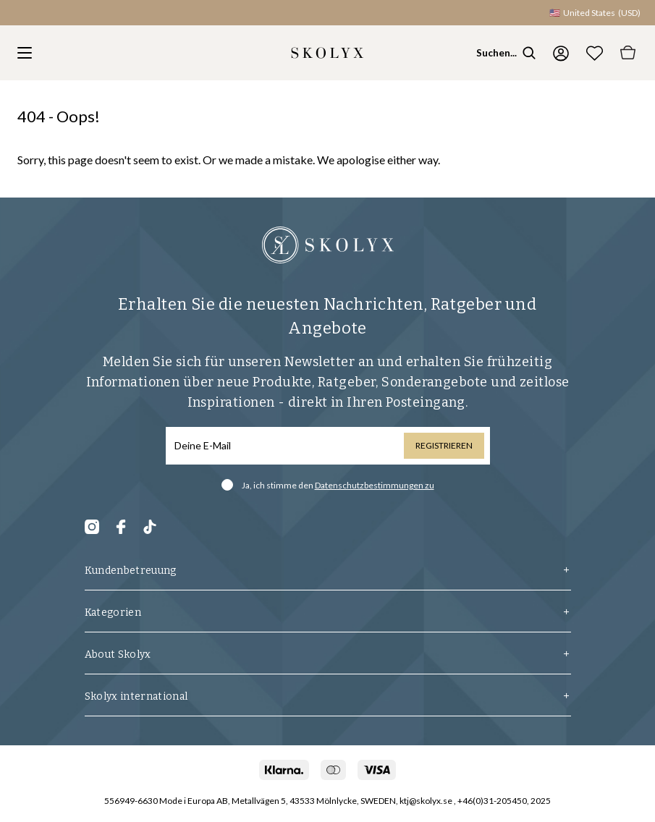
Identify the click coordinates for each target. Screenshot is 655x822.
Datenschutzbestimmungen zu (374, 485)
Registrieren (444, 445)
